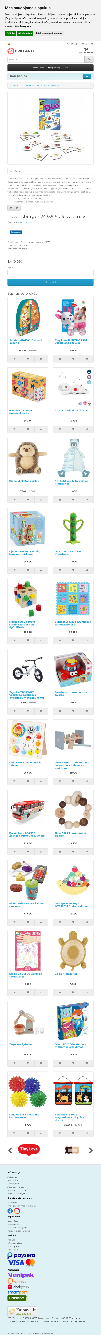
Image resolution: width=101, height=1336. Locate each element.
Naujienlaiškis (13, 1249)
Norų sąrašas (13, 1246)
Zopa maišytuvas (20, 1044)
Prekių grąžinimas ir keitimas (21, 1206)
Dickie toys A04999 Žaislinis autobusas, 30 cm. (27, 834)
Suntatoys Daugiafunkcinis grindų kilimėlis (73, 623)
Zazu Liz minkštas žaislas (71, 410)
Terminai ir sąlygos (16, 1193)
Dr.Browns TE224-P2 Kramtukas (69, 553)
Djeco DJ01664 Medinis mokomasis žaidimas (70, 1046)
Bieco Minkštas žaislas (24, 481)
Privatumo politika (16, 1190)
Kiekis (10, 267)
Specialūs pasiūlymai (17, 1227)
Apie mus (12, 1177)
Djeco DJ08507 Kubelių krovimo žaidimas (24, 553)
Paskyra (11, 1239)
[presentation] (9, 1150)
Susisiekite (12, 1202)
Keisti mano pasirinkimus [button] (49, 33)
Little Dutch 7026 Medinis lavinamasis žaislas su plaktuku (72, 765)
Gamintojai (12, 1221)
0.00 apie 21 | (50, 67)
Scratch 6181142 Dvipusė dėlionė (25, 342)
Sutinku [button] (11, 33)
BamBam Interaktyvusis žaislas (71, 694)
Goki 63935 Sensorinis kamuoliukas (24, 1116)
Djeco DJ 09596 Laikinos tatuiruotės (25, 975)
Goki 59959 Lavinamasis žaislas (25, 764)
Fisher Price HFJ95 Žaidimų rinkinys (27, 905)
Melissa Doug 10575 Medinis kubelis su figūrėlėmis (22, 624)
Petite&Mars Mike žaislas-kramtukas (72, 482)
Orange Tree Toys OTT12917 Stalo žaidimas (71, 905)
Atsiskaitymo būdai (16, 1187)
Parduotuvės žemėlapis (18, 1231)
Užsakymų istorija (16, 1243)
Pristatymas (13, 1183)
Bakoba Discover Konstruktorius (20, 412)
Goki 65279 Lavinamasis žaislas (71, 834)
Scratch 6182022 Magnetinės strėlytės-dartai (69, 1117)
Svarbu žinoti (13, 1180)
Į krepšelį (50, 282)
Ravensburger (26, 222)
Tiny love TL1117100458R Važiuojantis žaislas (71, 342)
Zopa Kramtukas (66, 973)
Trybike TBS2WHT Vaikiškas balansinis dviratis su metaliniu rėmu (26, 695)
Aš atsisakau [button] (25, 33)
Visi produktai (14, 1224)
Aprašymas (15, 171)
